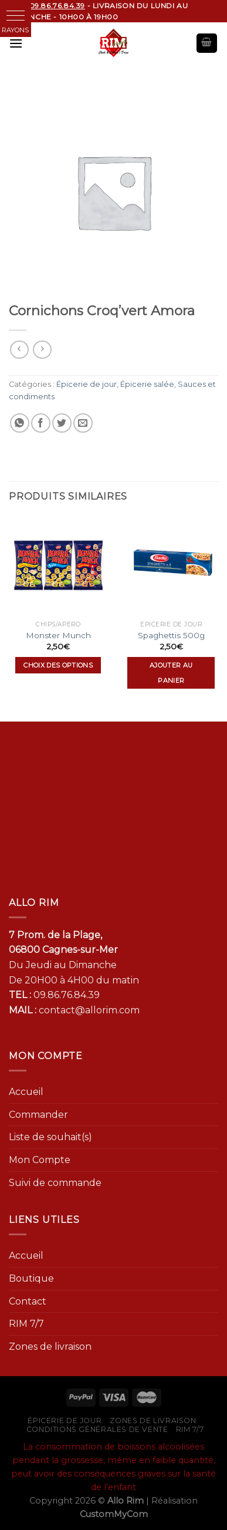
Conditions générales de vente (97, 1429)
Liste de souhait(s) (50, 1137)
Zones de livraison (50, 1346)
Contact (27, 1301)
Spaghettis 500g (171, 635)
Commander (38, 1114)
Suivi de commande (55, 1182)
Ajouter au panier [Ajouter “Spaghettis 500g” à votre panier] (171, 673)
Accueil (26, 1091)
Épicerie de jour (86, 384)
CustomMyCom (114, 1514)
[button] (15, 15)
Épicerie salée (147, 384)
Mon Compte (39, 1159)
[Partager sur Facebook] (40, 423)
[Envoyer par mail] (83, 423)
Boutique (31, 1278)
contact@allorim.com (89, 1010)
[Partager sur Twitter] (62, 423)
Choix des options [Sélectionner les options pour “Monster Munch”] (58, 665)
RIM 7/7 (26, 1323)
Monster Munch (58, 635)
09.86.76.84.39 (66, 994)
